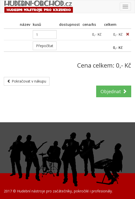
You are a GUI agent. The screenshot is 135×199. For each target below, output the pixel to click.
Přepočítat (44, 45)
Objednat (113, 91)
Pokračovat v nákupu (26, 81)
